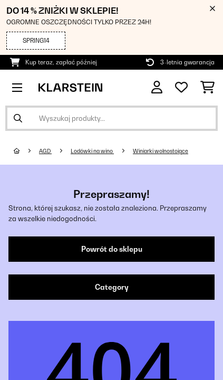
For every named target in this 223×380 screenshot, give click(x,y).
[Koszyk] (207, 87)
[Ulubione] (181, 87)
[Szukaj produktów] (111, 118)
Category (112, 287)
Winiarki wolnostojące (160, 151)
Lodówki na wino (92, 151)
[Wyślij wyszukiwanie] (18, 118)
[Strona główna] (26, 151)
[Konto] (156, 87)
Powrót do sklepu (111, 249)
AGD (45, 151)
